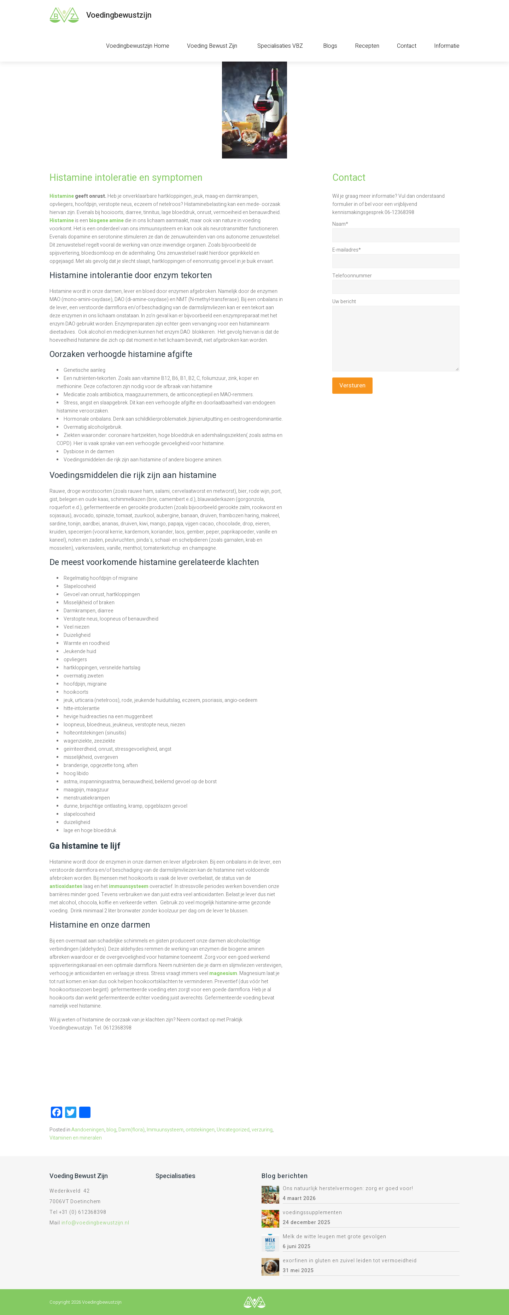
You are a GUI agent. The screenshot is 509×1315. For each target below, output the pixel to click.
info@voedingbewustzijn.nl (96, 1223)
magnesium (223, 973)
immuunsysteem (128, 886)
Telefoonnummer (352, 275)
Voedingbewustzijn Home (137, 46)
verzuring (262, 1130)
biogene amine (106, 220)
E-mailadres (346, 250)
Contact (406, 46)
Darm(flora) (131, 1130)
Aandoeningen (87, 1130)
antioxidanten (65, 886)
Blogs (330, 46)
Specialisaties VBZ (280, 46)
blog (111, 1130)
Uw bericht (344, 301)
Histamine (61, 196)
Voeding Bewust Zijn (212, 46)
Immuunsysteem (165, 1130)
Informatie (447, 46)
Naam (340, 224)
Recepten (367, 46)
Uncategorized (233, 1130)
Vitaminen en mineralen (75, 1138)
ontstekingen (200, 1130)
